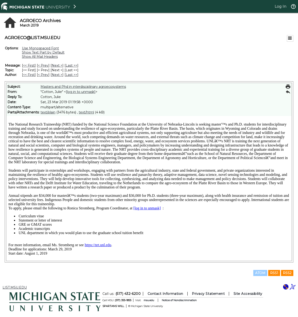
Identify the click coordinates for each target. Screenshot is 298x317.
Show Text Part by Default (43, 52)
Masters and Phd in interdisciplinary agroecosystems (83, 87)
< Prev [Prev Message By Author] (43, 75)
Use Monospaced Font (40, 48)
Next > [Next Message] (57, 65)
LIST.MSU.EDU (15, 287)
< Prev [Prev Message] (43, 65)
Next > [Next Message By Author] (57, 75)
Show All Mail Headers (40, 57)
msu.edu (149, 300)
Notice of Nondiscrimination (179, 300)
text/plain (48, 112)
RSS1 (274, 273)
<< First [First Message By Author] (29, 75)
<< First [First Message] (29, 65)
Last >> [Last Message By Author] (71, 75)
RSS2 (287, 273)
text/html (86, 112)
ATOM (260, 273)
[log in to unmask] (80, 92)
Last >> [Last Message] (71, 65)
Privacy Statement (208, 294)
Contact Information (165, 294)
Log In (280, 6)
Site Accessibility (248, 294)
